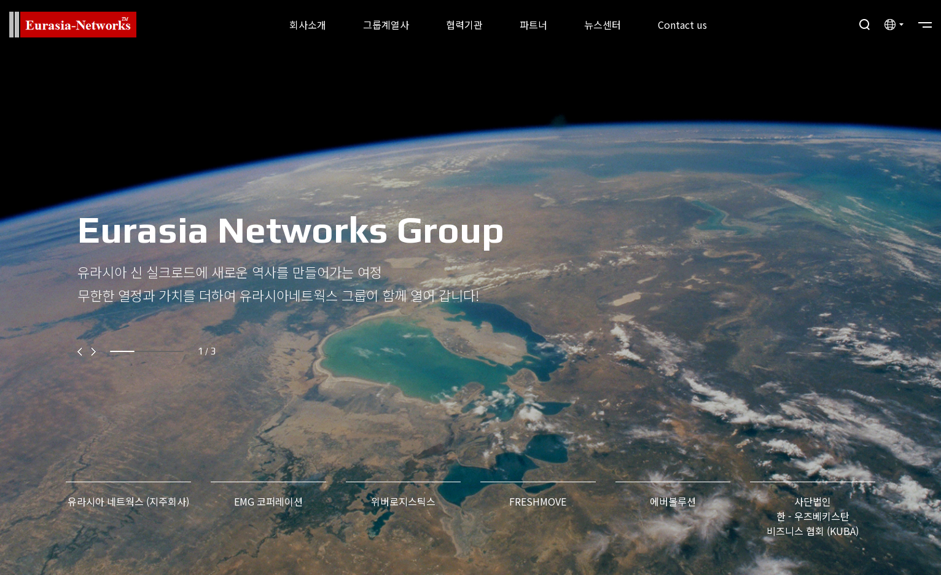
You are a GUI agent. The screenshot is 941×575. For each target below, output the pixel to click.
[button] (82, 351)
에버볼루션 (673, 501)
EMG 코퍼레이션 (268, 501)
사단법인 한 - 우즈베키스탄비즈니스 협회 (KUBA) (813, 516)
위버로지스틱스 (403, 501)
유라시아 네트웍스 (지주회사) (128, 501)
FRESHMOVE (537, 501)
